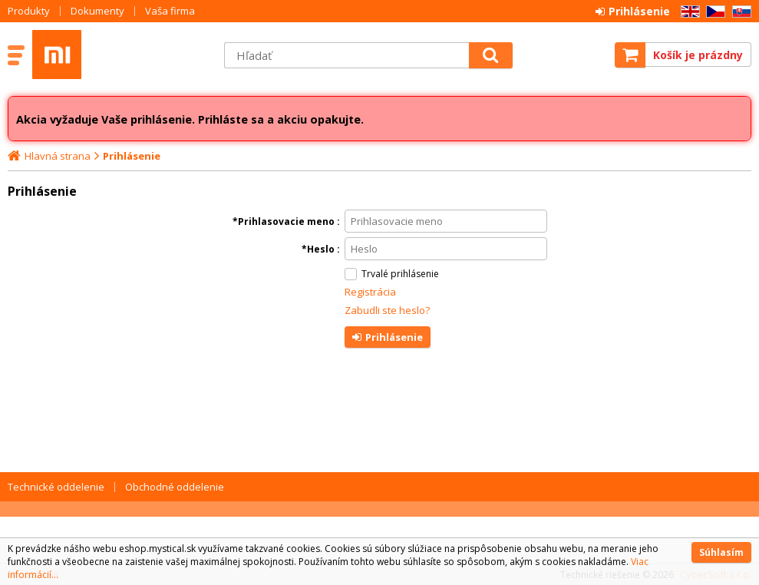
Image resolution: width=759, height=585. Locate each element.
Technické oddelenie (56, 487)
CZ (713, 12)
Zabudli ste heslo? (387, 310)
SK (739, 12)
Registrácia (370, 292)
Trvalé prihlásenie (400, 273)
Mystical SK (120, 54)
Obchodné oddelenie (174, 487)
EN (687, 12)
